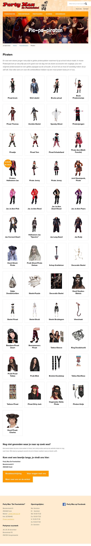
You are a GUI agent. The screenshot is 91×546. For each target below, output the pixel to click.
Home (15, 46)
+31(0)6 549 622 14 (14, 516)
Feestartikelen (24, 14)
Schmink (49, 14)
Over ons (79, 9)
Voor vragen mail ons (36, 476)
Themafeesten (9, 14)
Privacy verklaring (8, 521)
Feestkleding (38, 14)
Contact (85, 9)
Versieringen (60, 14)
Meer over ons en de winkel (17, 481)
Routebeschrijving (13, 476)
